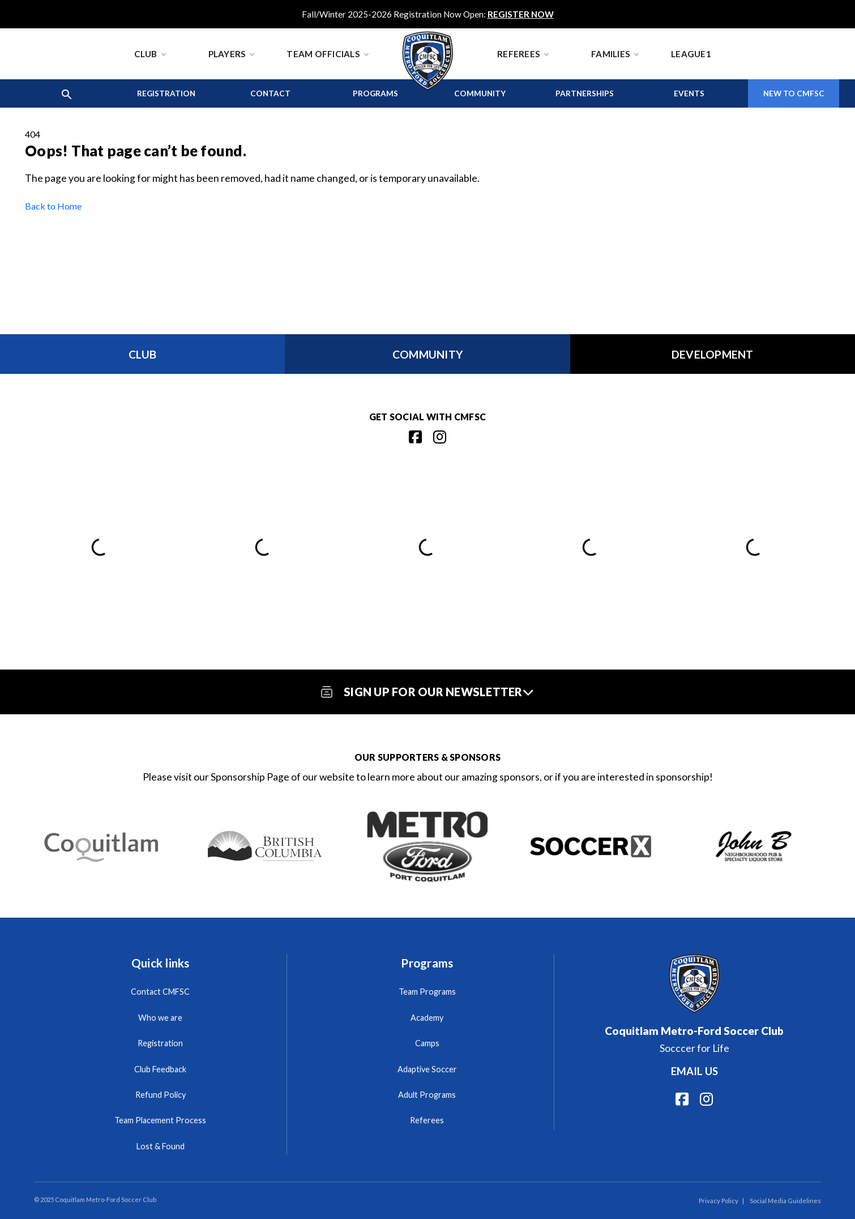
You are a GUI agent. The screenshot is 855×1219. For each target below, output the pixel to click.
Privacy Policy (718, 1200)
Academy (427, 1017)
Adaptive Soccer (427, 1069)
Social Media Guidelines (785, 1200)
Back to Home (53, 206)
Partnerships (584, 93)
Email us (694, 1071)
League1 (691, 54)
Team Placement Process (160, 1120)
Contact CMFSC (160, 991)
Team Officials (327, 54)
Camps (427, 1043)
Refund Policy (160, 1094)
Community (480, 93)
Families (614, 54)
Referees (522, 54)
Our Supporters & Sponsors (427, 757)
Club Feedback (160, 1069)
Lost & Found (160, 1146)
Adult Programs (427, 1094)
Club (149, 54)
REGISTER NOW (521, 14)
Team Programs (427, 991)
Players (231, 54)
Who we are (160, 1017)
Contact (270, 93)
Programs (375, 93)
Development (713, 354)
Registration (166, 93)
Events (689, 93)
